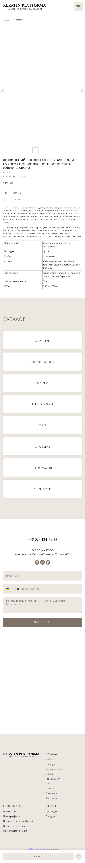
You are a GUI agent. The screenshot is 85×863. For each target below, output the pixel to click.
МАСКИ (42, 383)
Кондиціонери (54, 769)
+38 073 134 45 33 (42, 539)
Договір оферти (12, 816)
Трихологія (42, 468)
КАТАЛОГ (52, 754)
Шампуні (50, 764)
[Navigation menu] (78, 6)
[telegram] (42, 562)
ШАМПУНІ (42, 341)
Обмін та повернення (15, 831)
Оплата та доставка (14, 826)
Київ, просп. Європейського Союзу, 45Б (42, 554)
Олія (42, 425)
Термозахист (42, 404)
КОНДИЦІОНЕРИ (43, 362)
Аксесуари (42, 489)
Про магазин (10, 811)
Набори (50, 759)
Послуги (50, 816)
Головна (7, 20)
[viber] (48, 562)
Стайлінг (42, 447)
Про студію (52, 811)
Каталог (19, 20)
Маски (49, 774)
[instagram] (37, 562)
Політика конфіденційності (18, 821)
